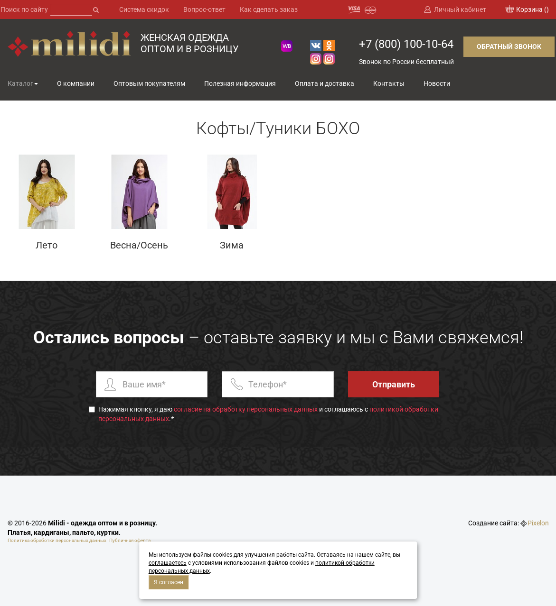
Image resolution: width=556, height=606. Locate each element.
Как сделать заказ (269, 9)
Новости (437, 83)
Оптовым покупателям (149, 83)
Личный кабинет (460, 9)
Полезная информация (240, 83)
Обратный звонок (509, 46)
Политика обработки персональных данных (57, 540)
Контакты (389, 83)
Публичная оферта (130, 540)
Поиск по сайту (24, 9)
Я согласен (168, 582)
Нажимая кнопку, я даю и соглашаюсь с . (263, 413)
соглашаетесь (168, 563)
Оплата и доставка (324, 83)
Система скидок (144, 9)
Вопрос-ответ (204, 9)
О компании (75, 83)
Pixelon (538, 523)
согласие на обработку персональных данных (246, 409)
